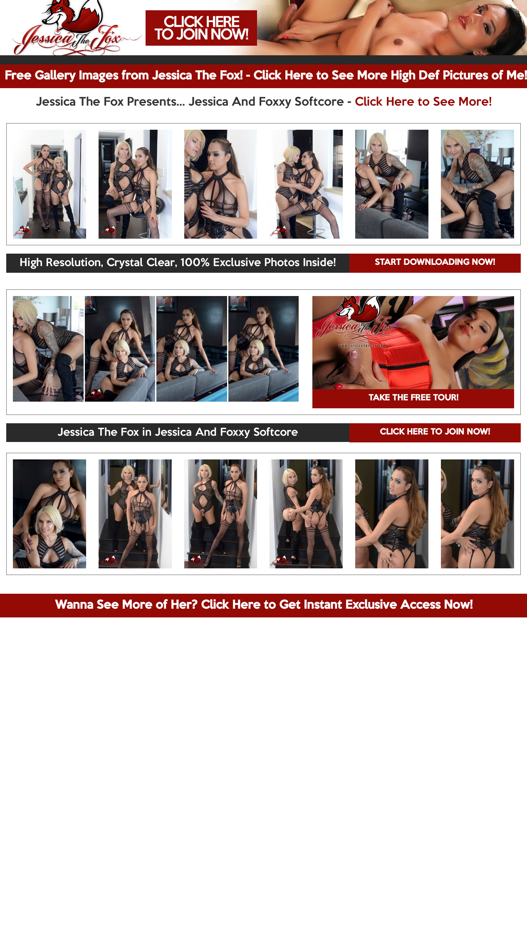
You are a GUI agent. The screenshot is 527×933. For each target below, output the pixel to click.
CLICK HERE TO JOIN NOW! (435, 432)
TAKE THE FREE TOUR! (413, 398)
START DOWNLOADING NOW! (435, 263)
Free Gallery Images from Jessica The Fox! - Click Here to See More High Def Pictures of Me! (266, 76)
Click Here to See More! (423, 102)
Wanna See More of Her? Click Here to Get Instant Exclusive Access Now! (264, 605)
